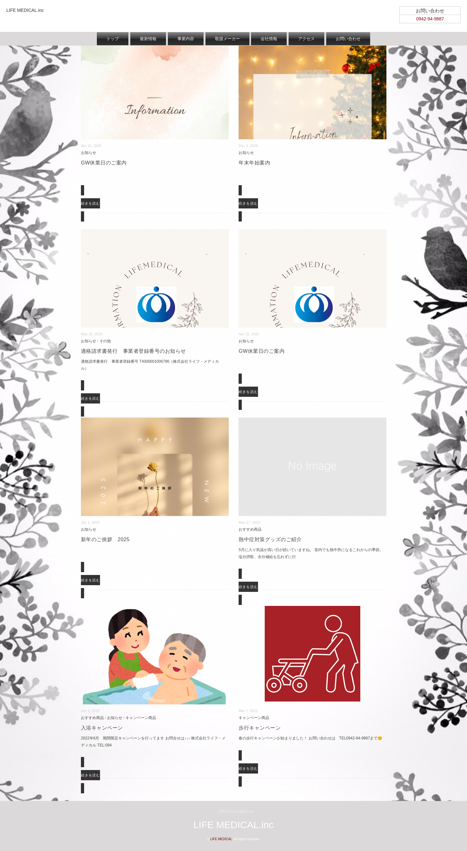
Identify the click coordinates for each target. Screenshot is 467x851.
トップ (112, 38)
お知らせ (88, 152)
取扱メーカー (227, 38)
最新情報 (148, 38)
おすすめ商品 (250, 529)
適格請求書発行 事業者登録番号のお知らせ (133, 351)
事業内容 (185, 38)
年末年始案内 (254, 162)
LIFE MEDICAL (221, 839)
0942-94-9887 (430, 18)
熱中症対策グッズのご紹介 (270, 539)
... (82, 173)
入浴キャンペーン (102, 728)
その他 (105, 341)
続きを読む (90, 203)
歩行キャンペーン (260, 728)
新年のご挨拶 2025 (105, 539)
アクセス (306, 38)
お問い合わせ (348, 38)
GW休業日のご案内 (104, 162)
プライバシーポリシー (236, 811)
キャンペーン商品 (141, 718)
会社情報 (269, 38)
